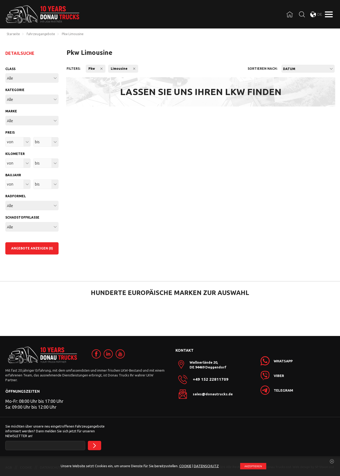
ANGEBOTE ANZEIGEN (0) (32, 248)
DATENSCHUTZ (206, 466)
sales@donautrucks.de (213, 394)
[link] (96, 354)
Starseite (13, 34)
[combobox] (308, 69)
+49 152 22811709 (210, 379)
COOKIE (185, 466)
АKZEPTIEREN (253, 466)
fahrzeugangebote (41, 34)
